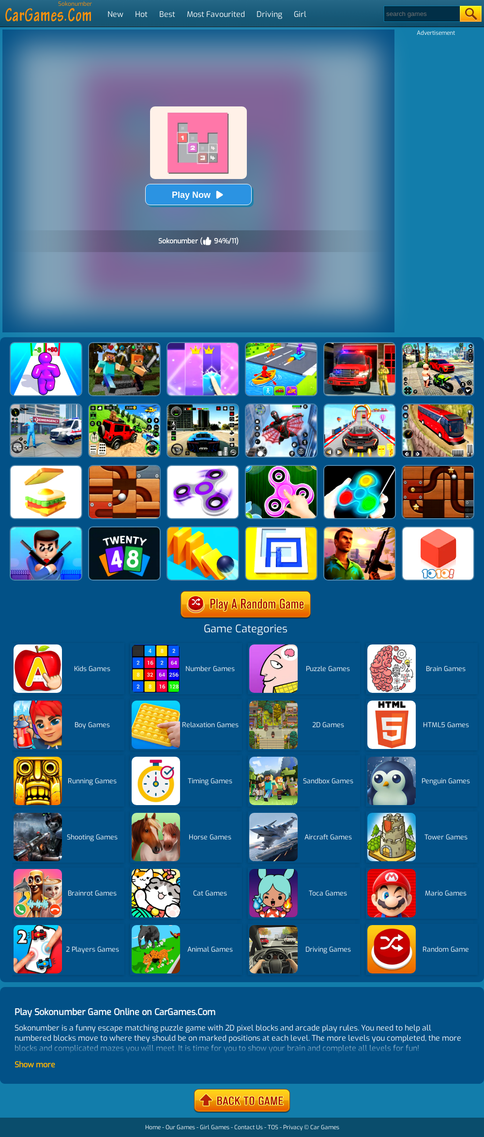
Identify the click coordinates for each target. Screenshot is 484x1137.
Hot (141, 14)
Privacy (292, 1127)
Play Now (198, 195)
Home (153, 1127)
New (115, 14)
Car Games (324, 1127)
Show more (35, 1065)
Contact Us (248, 1127)
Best (167, 14)
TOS (273, 1127)
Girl (300, 14)
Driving (269, 14)
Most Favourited (216, 14)
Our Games (180, 1127)
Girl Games (214, 1127)
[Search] (421, 14)
